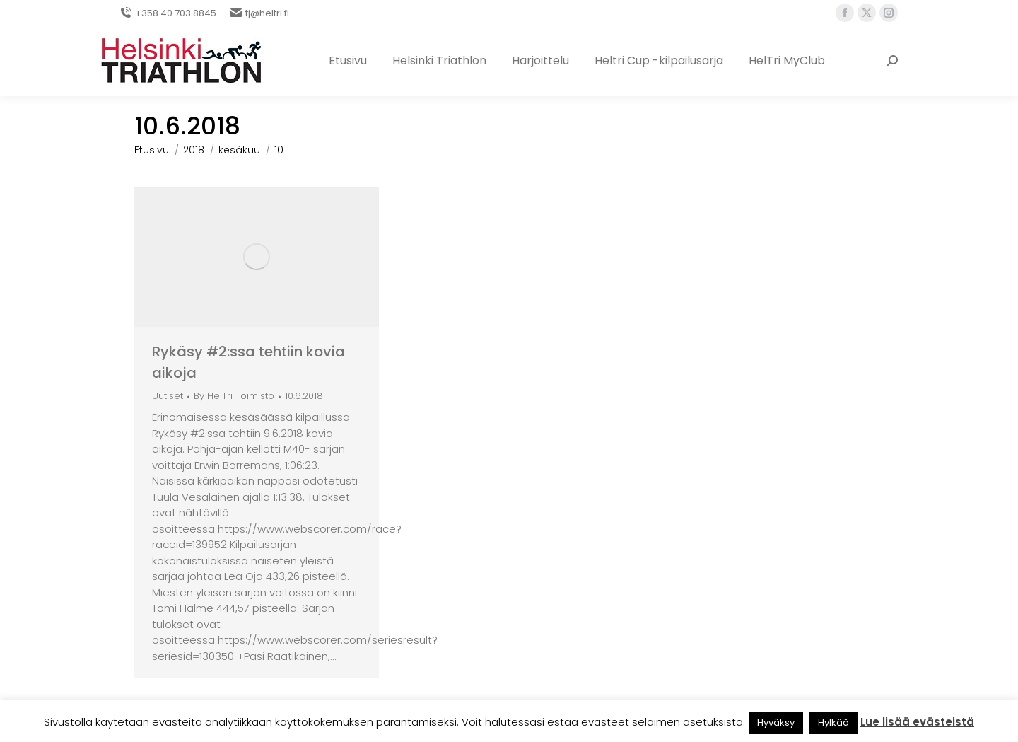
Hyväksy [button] (776, 722)
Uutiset (167, 395)
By (234, 396)
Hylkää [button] (833, 722)
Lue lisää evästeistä (917, 721)
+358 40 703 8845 (168, 13)
